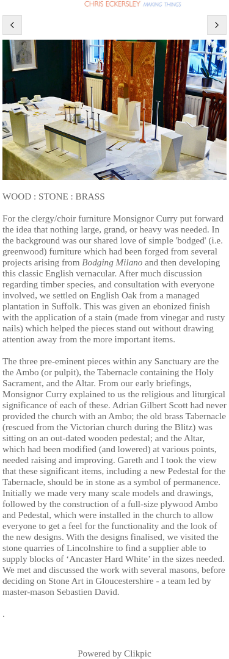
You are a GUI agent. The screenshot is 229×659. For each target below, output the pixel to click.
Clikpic (137, 653)
